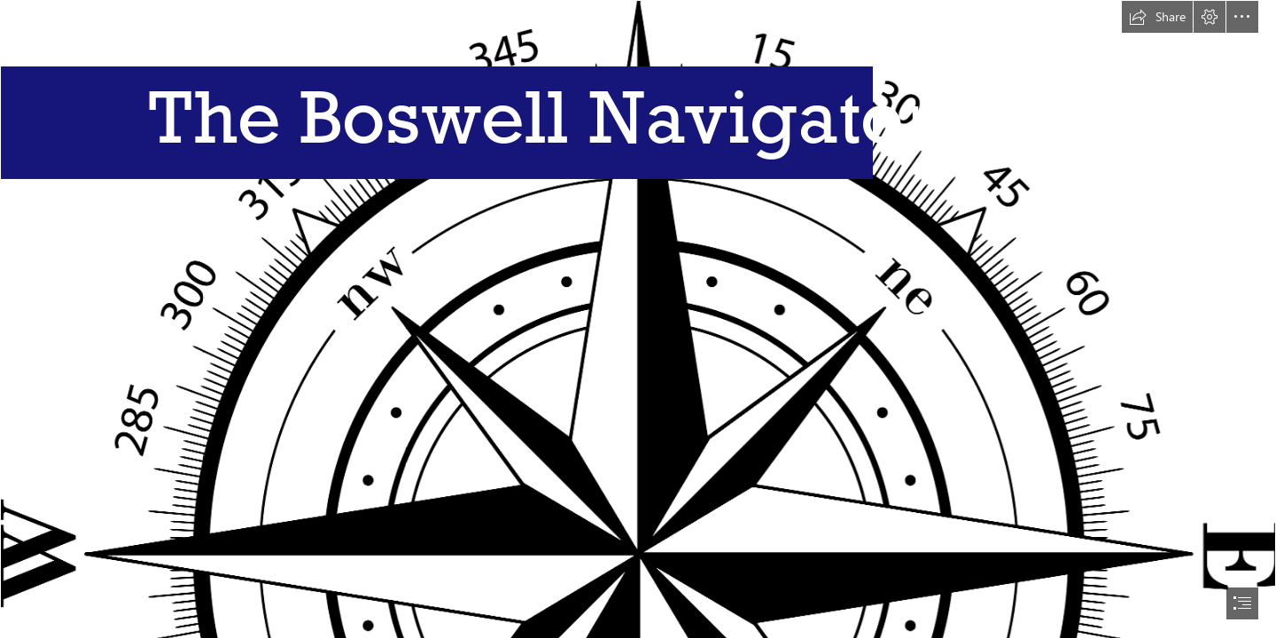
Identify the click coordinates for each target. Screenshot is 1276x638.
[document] (638, 319)
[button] (1157, 17)
